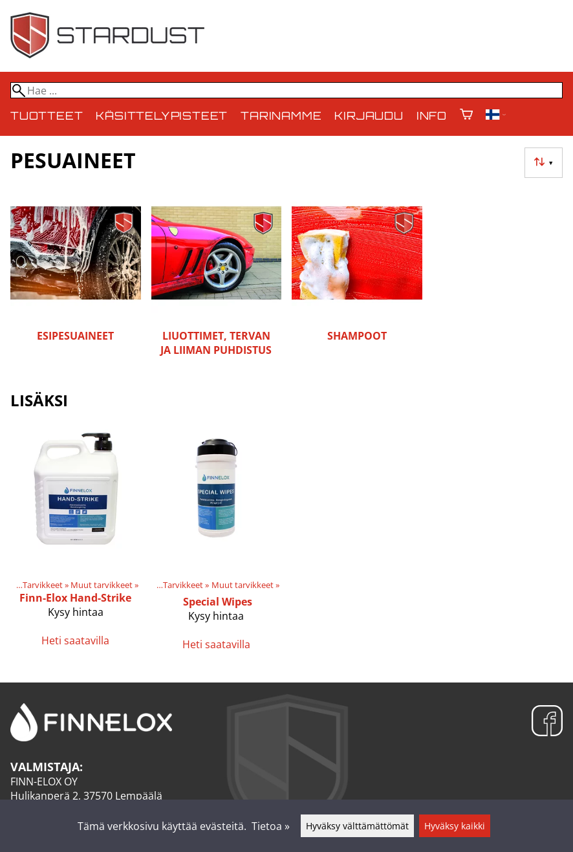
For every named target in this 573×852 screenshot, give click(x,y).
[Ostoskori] (466, 115)
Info (431, 115)
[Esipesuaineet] (75, 281)
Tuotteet (46, 115)
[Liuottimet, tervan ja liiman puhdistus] (216, 281)
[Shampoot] (357, 281)
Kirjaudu (368, 115)
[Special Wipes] (216, 543)
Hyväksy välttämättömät (357, 826)
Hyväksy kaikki (454, 826)
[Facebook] (547, 722)
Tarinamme (281, 115)
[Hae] (286, 90)
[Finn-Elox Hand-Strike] (75, 543)
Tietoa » (271, 826)
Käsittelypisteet (162, 115)
